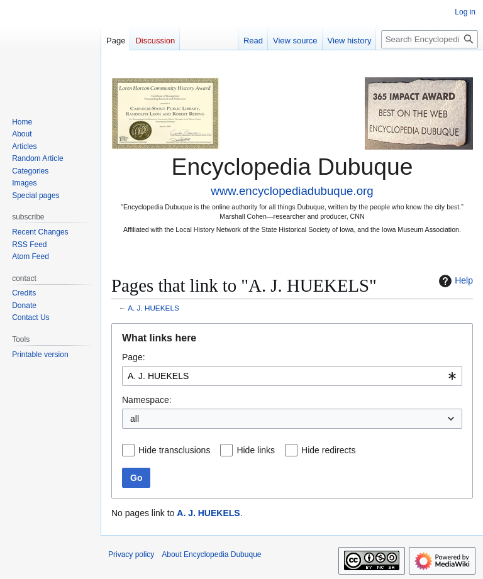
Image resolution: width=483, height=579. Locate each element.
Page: (133, 357)
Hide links (255, 450)
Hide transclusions (174, 450)
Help (454, 281)
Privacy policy (131, 554)
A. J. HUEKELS (153, 308)
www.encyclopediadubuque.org (292, 190)
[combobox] (292, 376)
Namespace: (147, 400)
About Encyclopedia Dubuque (211, 554)
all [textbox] (134, 419)
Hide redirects (328, 450)
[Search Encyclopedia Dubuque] (429, 39)
